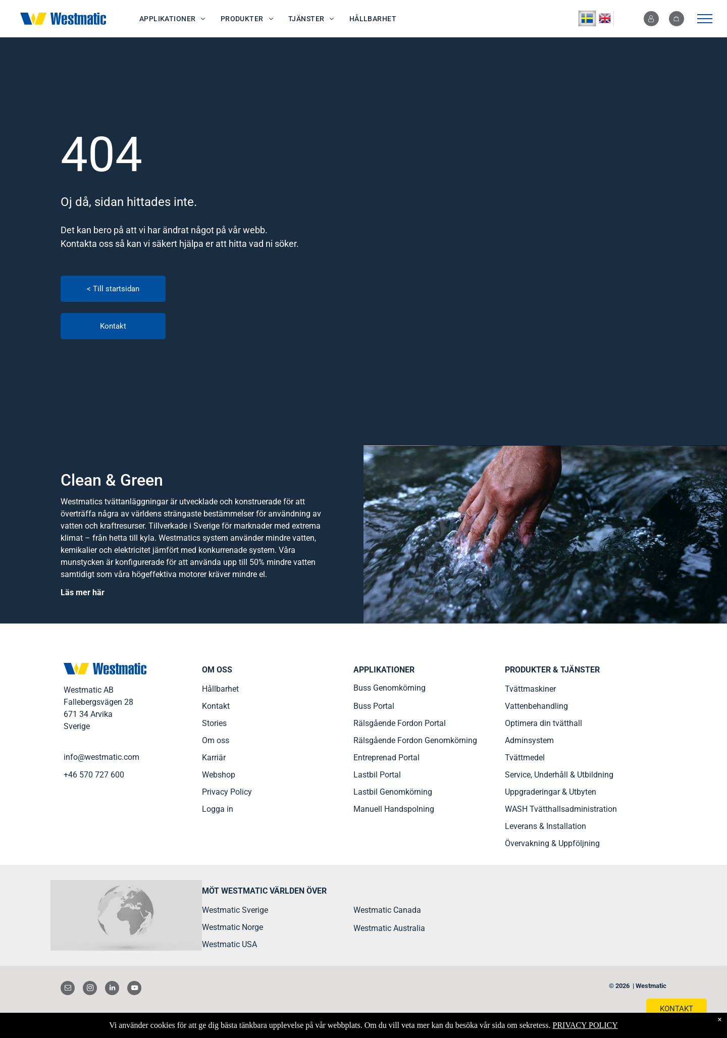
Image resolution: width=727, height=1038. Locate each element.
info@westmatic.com (101, 757)
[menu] (705, 19)
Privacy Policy (227, 792)
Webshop (218, 775)
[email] (68, 989)
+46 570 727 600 (94, 775)
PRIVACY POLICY (584, 1025)
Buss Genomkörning (389, 688)
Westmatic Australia (389, 928)
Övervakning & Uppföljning (552, 843)
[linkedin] (112, 989)
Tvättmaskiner (530, 689)
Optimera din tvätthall (543, 723)
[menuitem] (172, 19)
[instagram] (90, 989)
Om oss (215, 740)
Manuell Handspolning (393, 809)
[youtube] (134, 989)
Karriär (214, 757)
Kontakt (216, 706)
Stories (214, 723)
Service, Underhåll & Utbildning (559, 775)
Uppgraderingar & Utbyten (550, 792)
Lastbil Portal (377, 775)
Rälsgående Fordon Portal (399, 723)
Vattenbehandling (536, 706)
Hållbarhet (220, 689)
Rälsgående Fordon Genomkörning (415, 740)
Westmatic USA (229, 944)
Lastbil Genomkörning (392, 792)
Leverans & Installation (545, 826)
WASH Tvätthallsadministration (561, 809)
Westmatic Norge (232, 927)
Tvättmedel (525, 757)
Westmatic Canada (387, 910)
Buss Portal (373, 706)
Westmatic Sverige (235, 910)
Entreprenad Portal (386, 757)
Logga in (217, 809)
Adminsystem (529, 740)
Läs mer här (83, 592)
